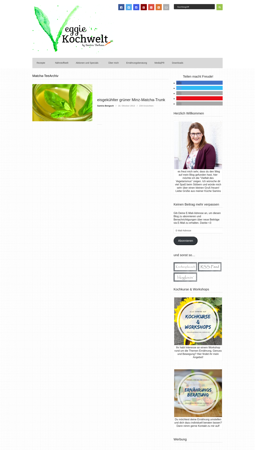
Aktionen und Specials (84, 62)
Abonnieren (185, 240)
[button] (178, 82)
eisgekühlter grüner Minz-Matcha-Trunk (131, 99)
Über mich (110, 62)
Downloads (171, 62)
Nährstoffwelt (59, 62)
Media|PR (154, 62)
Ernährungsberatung (132, 62)
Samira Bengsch (105, 105)
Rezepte (40, 62)
